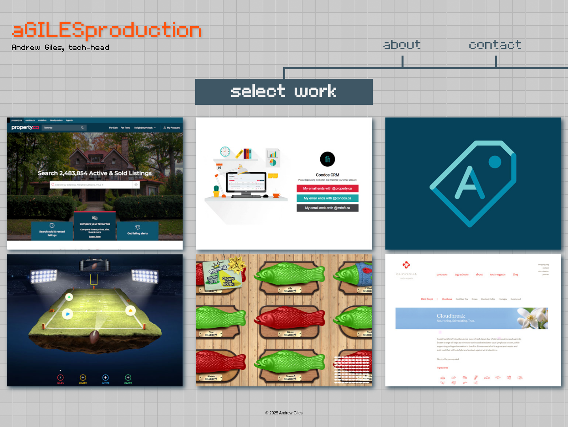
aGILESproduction (107, 31)
